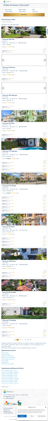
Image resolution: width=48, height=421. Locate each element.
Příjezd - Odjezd (22, 9)
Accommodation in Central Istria (9, 385)
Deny (32, 416)
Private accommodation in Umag (9, 380)
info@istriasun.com (10, 396)
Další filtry (24, 14)
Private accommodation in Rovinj (9, 373)
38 (27, 339)
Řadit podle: (7, 21)
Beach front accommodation (8, 357)
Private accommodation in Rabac (9, 381)
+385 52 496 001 (9, 398)
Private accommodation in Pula (9, 370)
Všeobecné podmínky (8, 408)
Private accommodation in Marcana (10, 383)
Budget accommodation (7, 356)
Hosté (33, 9)
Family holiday (4, 360)
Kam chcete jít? (8, 9)
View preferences (41, 416)
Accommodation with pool (7, 359)
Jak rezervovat (6, 409)
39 (30, 339)
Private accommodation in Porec (9, 375)
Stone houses (4, 352)
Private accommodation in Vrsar (9, 377)
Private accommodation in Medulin (9, 372)
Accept (22, 416)
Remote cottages (5, 354)
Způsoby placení (7, 411)
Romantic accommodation (7, 363)
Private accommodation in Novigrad (10, 378)
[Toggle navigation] (43, 1)
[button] (45, 407)
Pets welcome (4, 362)
